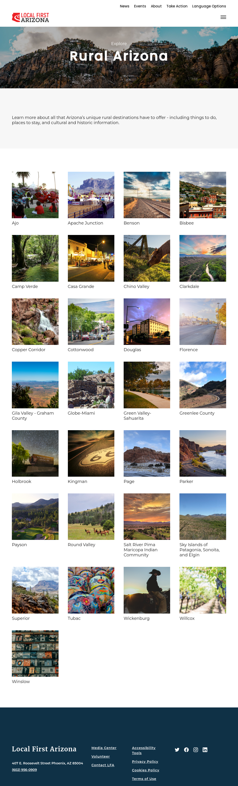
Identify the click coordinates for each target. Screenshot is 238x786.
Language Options (209, 6)
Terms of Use (144, 779)
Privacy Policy (145, 762)
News (124, 6)
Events (140, 6)
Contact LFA (102, 765)
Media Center (103, 748)
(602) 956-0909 (24, 770)
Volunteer (100, 756)
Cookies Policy (145, 770)
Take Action (177, 6)
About (156, 6)
